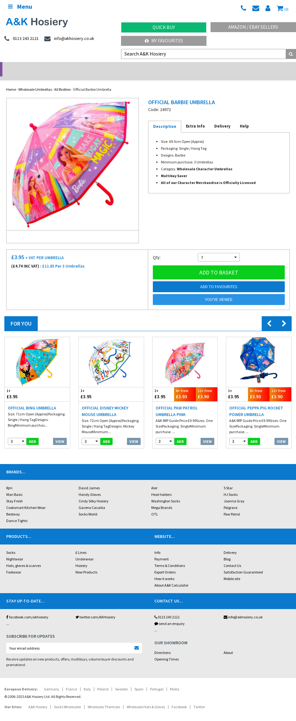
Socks (10, 544)
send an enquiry (169, 615)
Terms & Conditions (169, 557)
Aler (154, 479)
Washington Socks (165, 493)
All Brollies (62, 81)
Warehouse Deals (185, 67)
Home (11, 81)
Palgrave (230, 499)
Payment (161, 551)
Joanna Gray (234, 493)
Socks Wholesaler (67, 698)
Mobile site (232, 570)
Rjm (9, 479)
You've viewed (218, 291)
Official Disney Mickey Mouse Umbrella (105, 403)
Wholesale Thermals (104, 698)
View (60, 433)
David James (89, 479)
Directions (162, 644)
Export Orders (165, 564)
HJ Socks (231, 486)
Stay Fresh (14, 493)
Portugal (156, 681)
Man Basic (14, 486)
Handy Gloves (90, 486)
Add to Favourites (218, 278)
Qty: (157, 249)
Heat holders (161, 486)
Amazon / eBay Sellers (253, 27)
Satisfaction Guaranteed (243, 564)
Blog (227, 551)
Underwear (84, 551)
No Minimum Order (37, 67)
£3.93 (185, 386)
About (228, 644)
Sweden (121, 681)
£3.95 (21, 386)
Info (157, 544)
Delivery (230, 544)
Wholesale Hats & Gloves (146, 698)
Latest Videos (259, 67)
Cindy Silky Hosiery (94, 493)
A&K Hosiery (37, 698)
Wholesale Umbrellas (35, 81)
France (71, 681)
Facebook (179, 698)
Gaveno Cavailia (92, 499)
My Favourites (164, 41)
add (32, 433)
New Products (86, 564)
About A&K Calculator (171, 577)
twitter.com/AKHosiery (95, 609)
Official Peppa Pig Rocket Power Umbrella (256, 403)
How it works (164, 570)
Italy (87, 681)
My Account (111, 67)
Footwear (13, 564)
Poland (103, 681)
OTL (154, 506)
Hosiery (81, 557)
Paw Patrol (232, 506)
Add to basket (218, 264)
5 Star (228, 479)
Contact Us (232, 557)
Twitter (199, 698)
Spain (138, 681)
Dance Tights (16, 512)
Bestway (13, 506)
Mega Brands (161, 499)
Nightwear (14, 551)
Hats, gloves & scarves (23, 557)
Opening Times (166, 651)
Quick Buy (164, 27)
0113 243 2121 (167, 609)
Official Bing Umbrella (32, 400)
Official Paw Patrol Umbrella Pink (177, 403)
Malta (174, 681)
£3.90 (207, 386)
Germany (51, 681)
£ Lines (80, 544)
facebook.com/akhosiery (27, 609)
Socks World (88, 506)
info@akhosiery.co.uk (243, 609)
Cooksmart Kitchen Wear (26, 499)
